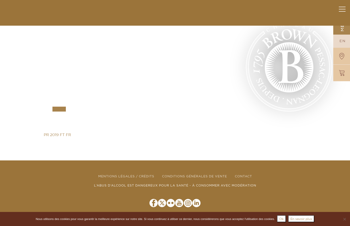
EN (343, 41)
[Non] (344, 219)
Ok (281, 219)
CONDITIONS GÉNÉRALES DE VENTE (194, 176)
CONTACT (243, 176)
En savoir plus (301, 219)
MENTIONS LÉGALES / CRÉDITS (126, 176)
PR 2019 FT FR (57, 135)
